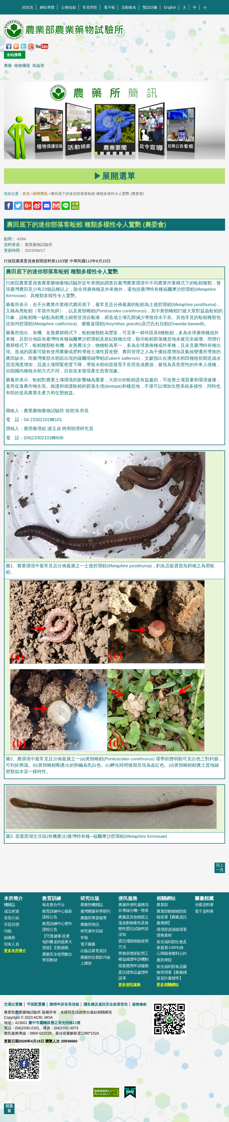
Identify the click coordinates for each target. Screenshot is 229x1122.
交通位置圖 (13, 1004)
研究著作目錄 (91, 931)
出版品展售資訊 (93, 950)
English (170, 7)
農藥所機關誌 (91, 904)
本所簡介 (13, 898)
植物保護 (22, 65)
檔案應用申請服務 (133, 965)
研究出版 (89, 898)
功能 (7, 931)
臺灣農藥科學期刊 (95, 911)
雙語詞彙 (150, 7)
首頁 (26, 193)
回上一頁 (219, 867)
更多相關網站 (168, 984)
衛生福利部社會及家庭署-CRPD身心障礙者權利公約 (172, 947)
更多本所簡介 (15, 950)
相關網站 (166, 898)
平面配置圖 (36, 1004)
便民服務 (127, 898)
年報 (84, 937)
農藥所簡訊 (89, 924)
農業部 (162, 904)
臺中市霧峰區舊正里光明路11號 (54, 1023)
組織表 (9, 937)
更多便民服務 (129, 984)
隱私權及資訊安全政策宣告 (106, 1004)
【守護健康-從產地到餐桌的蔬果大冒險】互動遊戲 (57, 942)
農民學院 (164, 960)
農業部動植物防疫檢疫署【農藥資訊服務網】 (172, 917)
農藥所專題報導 (93, 918)
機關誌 (9, 904)
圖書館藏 (204, 898)
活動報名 (128, 7)
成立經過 (11, 911)
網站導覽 (47, 7)
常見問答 (89, 7)
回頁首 (9, 1108)
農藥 (8, 65)
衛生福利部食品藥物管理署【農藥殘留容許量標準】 (172, 972)
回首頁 (27, 7)
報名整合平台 (53, 904)
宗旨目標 (11, 924)
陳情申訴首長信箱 (64, 1004)
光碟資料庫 (204, 904)
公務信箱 (68, 7)
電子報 (109, 7)
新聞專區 (40, 193)
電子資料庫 (204, 911)
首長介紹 (11, 918)
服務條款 (139, 1004)
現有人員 (11, 944)
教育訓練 (51, 898)
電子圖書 (87, 944)
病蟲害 (38, 65)
